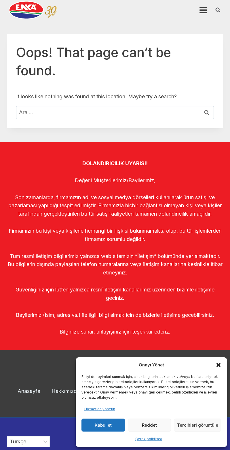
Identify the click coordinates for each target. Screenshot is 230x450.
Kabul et (103, 425)
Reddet (149, 425)
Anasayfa (29, 391)
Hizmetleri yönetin (99, 409)
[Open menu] (203, 10)
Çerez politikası (148, 439)
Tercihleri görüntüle (197, 425)
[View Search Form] (218, 10)
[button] (218, 365)
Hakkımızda (66, 391)
